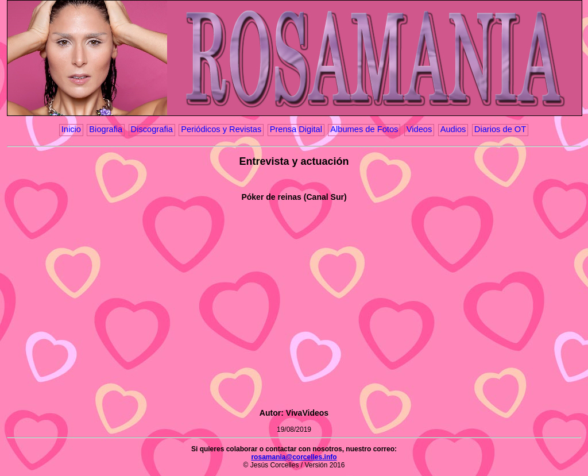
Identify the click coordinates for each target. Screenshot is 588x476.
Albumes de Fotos (364, 129)
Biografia (105, 129)
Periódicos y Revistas (221, 129)
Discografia (152, 129)
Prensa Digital (296, 129)
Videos (419, 129)
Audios (453, 129)
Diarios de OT (500, 129)
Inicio (71, 129)
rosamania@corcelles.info (293, 457)
